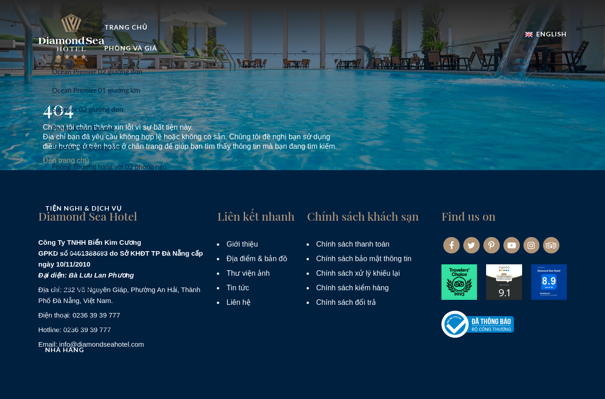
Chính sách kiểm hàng (352, 288)
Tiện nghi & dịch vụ (334, 52)
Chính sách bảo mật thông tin (363, 259)
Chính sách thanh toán (353, 244)
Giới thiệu (242, 244)
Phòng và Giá (249, 52)
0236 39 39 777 (96, 315)
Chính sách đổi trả (346, 302)
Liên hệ (238, 302)
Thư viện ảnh (248, 273)
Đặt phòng (540, 52)
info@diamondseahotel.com (101, 344)
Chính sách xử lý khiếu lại (358, 273)
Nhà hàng (412, 52)
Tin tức (237, 288)
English (546, 24)
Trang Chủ (180, 52)
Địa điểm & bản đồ (256, 259)
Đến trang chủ (66, 160)
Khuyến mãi (475, 52)
